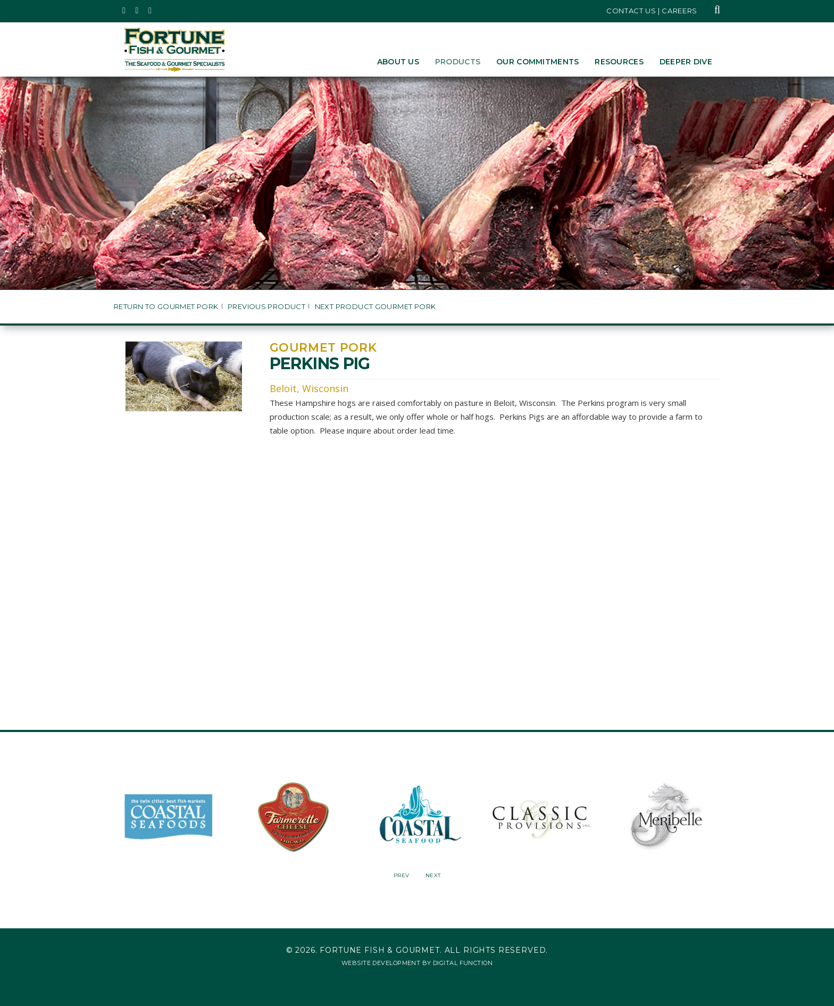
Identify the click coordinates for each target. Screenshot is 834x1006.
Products (457, 61)
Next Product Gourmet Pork (375, 306)
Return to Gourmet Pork (166, 306)
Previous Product (266, 306)
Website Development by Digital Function (417, 963)
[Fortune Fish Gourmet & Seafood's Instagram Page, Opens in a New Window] (137, 10)
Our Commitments (537, 61)
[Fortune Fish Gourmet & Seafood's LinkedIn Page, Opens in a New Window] (150, 10)
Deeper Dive (686, 61)
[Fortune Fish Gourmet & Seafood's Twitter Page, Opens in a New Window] (124, 10)
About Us (398, 61)
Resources (619, 61)
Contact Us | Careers (651, 10)
